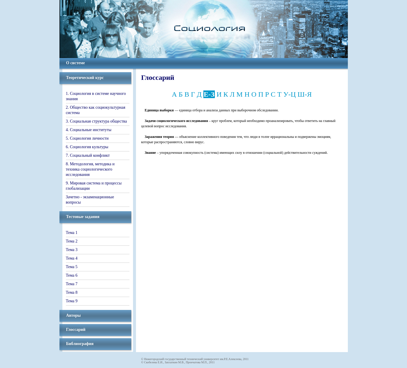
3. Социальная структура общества (96, 121)
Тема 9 (72, 301)
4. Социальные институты (89, 130)
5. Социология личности (87, 138)
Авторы (73, 315)
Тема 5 (72, 267)
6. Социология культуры (87, 147)
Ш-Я (305, 94)
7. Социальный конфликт (88, 155)
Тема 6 (72, 275)
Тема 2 (72, 241)
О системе (75, 63)
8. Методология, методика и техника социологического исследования (90, 169)
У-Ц (289, 94)
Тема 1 (72, 232)
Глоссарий (76, 329)
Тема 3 (72, 249)
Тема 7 (72, 284)
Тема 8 (72, 292)
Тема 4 (72, 258)
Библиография (80, 343)
